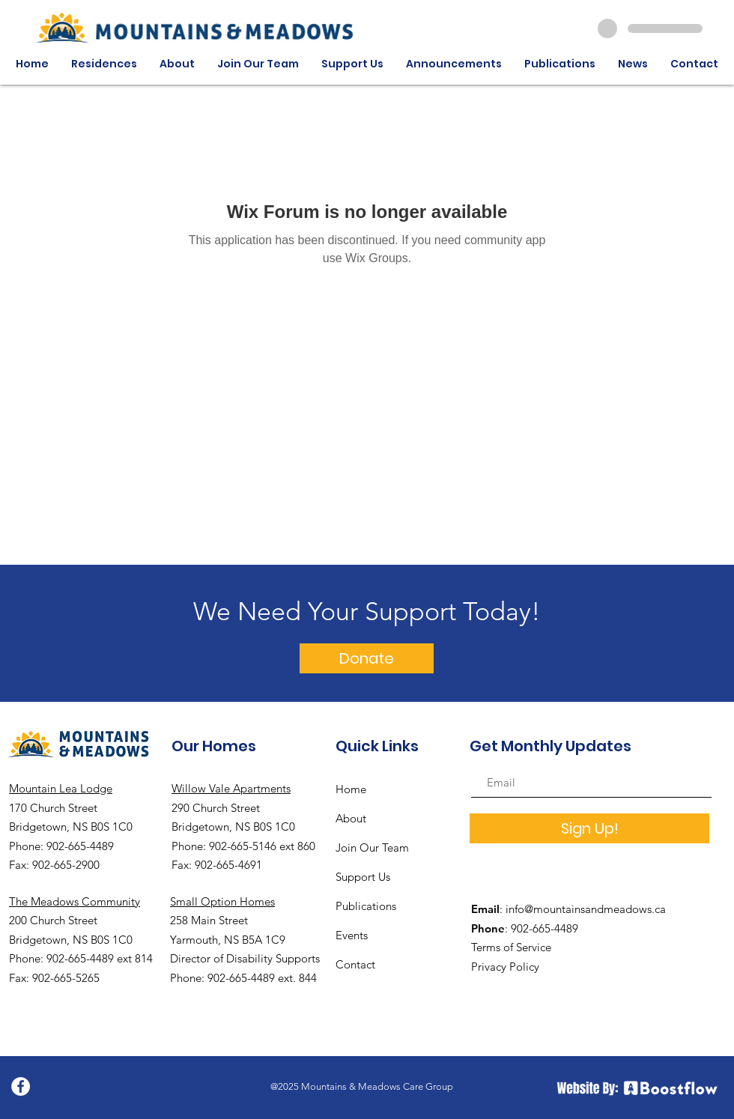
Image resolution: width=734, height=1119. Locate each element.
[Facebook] (20, 1086)
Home (351, 789)
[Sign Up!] (589, 828)
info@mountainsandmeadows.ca (586, 909)
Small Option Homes (222, 901)
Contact (355, 964)
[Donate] (367, 658)
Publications (366, 906)
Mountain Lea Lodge (60, 788)
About (351, 818)
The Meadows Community (74, 901)
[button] (104, 64)
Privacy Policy (505, 966)
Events (352, 935)
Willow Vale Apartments (231, 788)
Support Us (363, 877)
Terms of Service (511, 947)
